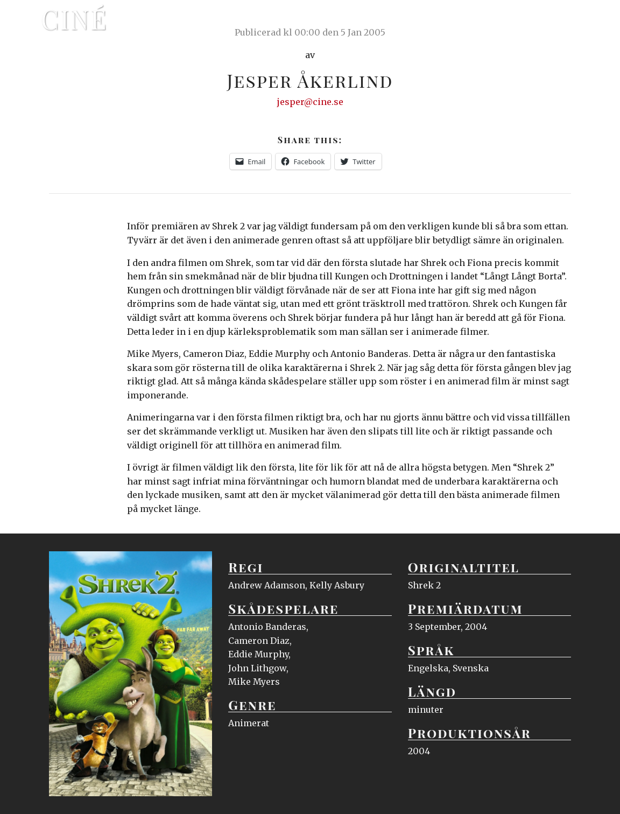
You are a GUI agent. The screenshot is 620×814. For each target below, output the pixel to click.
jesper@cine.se (310, 101)
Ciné (74, 19)
